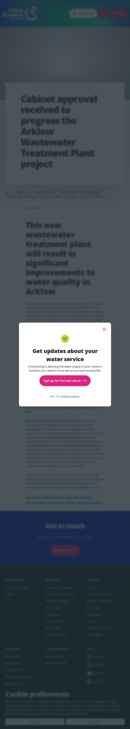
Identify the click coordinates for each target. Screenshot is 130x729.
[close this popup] (104, 329)
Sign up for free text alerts (65, 381)
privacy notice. (70, 396)
